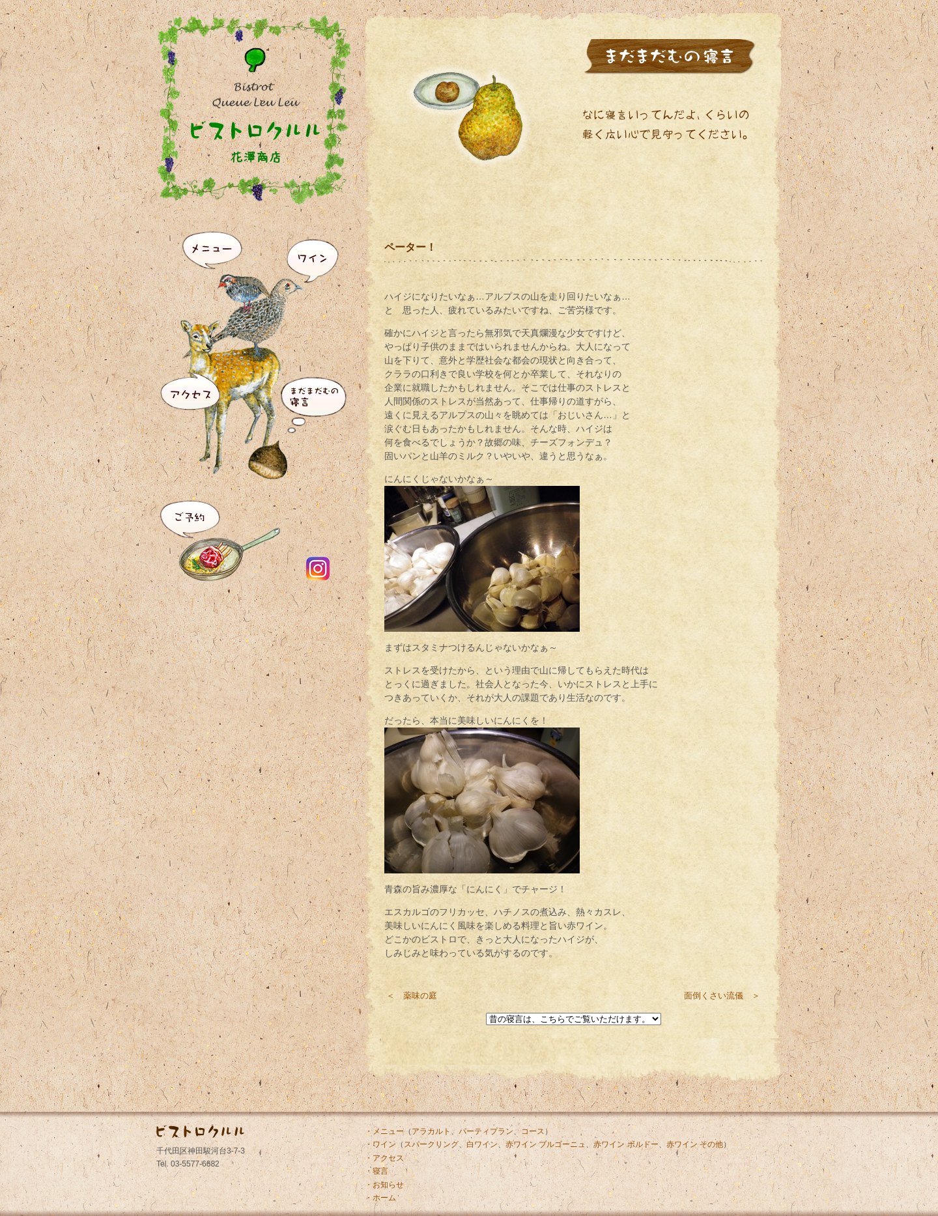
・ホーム (380, 1197)
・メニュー (384, 1131)
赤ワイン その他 (694, 1144)
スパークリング (431, 1144)
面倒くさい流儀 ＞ (722, 995)
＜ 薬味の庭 (411, 995)
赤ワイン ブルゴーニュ (545, 1144)
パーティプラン (486, 1131)
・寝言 (376, 1171)
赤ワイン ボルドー (625, 1144)
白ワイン (482, 1144)
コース (533, 1131)
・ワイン (380, 1144)
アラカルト (431, 1131)
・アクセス (384, 1158)
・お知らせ (384, 1184)
